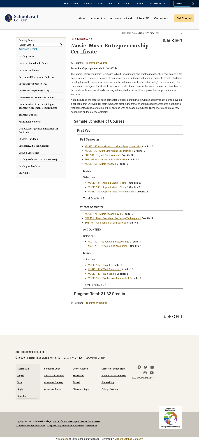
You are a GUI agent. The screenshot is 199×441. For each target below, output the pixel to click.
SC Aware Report (81, 389)
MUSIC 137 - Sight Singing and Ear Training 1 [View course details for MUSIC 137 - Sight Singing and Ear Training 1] (109, 150)
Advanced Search (28, 49)
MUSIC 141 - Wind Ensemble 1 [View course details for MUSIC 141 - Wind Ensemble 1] (104, 269)
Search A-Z (23, 368)
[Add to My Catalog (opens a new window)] (169, 40)
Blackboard (78, 375)
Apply (20, 389)
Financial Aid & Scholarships (34, 145)
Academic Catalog (53, 382)
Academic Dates (52, 389)
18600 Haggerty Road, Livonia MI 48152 (39, 357)
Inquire (20, 375)
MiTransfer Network (30, 121)
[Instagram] (145, 373)
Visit (19, 382)
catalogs (64, 438)
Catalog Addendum (29, 166)
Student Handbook (29, 139)
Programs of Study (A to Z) (33, 83)
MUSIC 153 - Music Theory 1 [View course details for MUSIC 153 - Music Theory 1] (100, 163)
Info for (123, 4)
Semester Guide (70, 4)
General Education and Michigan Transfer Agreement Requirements (38, 106)
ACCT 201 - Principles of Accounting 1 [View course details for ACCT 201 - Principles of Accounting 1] (109, 246)
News (100, 4)
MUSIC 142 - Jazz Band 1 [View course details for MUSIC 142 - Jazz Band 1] (102, 273)
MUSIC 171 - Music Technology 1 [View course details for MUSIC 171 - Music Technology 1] (103, 213)
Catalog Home (26, 56)
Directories (91, 425)
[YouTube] (151, 373)
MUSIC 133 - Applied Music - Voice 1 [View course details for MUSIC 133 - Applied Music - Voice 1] (108, 187)
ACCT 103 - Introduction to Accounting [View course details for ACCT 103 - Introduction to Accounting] (108, 241)
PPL (110, 4)
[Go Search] (195, 3)
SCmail (76, 382)
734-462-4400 (75, 357)
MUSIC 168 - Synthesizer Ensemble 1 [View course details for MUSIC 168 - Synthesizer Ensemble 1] (108, 278)
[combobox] (152, 33)
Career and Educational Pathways (37, 77)
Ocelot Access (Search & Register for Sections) (38, 130)
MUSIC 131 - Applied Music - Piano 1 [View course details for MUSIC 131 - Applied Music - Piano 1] (108, 182)
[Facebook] (139, 367)
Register (21, 396)
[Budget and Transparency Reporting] (171, 407)
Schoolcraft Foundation (114, 375)
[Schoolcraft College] (22, 16)
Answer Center (97, 357)
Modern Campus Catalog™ (128, 438)
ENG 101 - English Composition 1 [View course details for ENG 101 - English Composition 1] (103, 155)
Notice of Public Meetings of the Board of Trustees (76, 421)
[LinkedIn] (152, 367)
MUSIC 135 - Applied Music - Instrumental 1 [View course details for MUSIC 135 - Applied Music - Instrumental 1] (112, 191)
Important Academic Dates (33, 63)
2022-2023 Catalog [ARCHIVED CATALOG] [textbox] (140, 33)
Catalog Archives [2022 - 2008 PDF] (38, 159)
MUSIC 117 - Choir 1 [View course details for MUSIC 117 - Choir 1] (99, 265)
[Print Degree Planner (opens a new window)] (165, 40)
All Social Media (143, 377)
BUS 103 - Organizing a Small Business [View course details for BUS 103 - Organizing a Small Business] (106, 159)
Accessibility (108, 382)
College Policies (110, 389)
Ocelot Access (158, 4)
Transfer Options (28, 114)
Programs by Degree (96, 62)
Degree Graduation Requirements (37, 97)
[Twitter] (146, 367)
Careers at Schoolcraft (113, 368)
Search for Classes (54, 375)
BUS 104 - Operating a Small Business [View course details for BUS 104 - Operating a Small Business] (105, 222)
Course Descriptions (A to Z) (34, 90)
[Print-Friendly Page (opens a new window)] (177, 40)
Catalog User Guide (29, 152)
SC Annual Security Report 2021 (30, 425)
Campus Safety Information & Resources (65, 425)
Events (88, 4)
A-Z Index (139, 4)
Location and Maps (29, 70)
